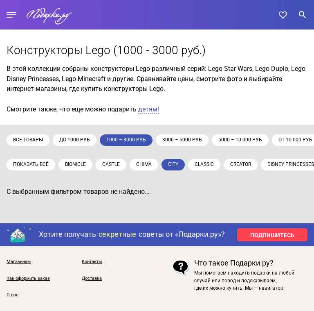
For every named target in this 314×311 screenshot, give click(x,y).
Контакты (92, 261)
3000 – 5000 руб (182, 140)
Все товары (28, 140)
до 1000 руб (74, 140)
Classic (204, 164)
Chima (144, 164)
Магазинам (19, 261)
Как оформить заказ (28, 278)
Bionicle (75, 164)
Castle (111, 164)
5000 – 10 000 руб (240, 140)
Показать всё (31, 164)
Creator (240, 164)
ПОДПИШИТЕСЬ (272, 235)
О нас (12, 295)
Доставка (92, 278)
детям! (148, 109)
